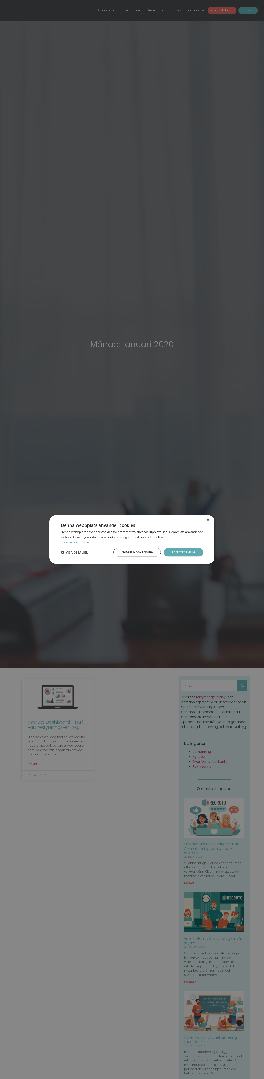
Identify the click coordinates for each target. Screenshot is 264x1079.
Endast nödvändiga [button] (134, 552)
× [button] (207, 519)
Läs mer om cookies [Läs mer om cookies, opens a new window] (76, 542)
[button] (74, 552)
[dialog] (132, 539)
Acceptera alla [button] (182, 552)
